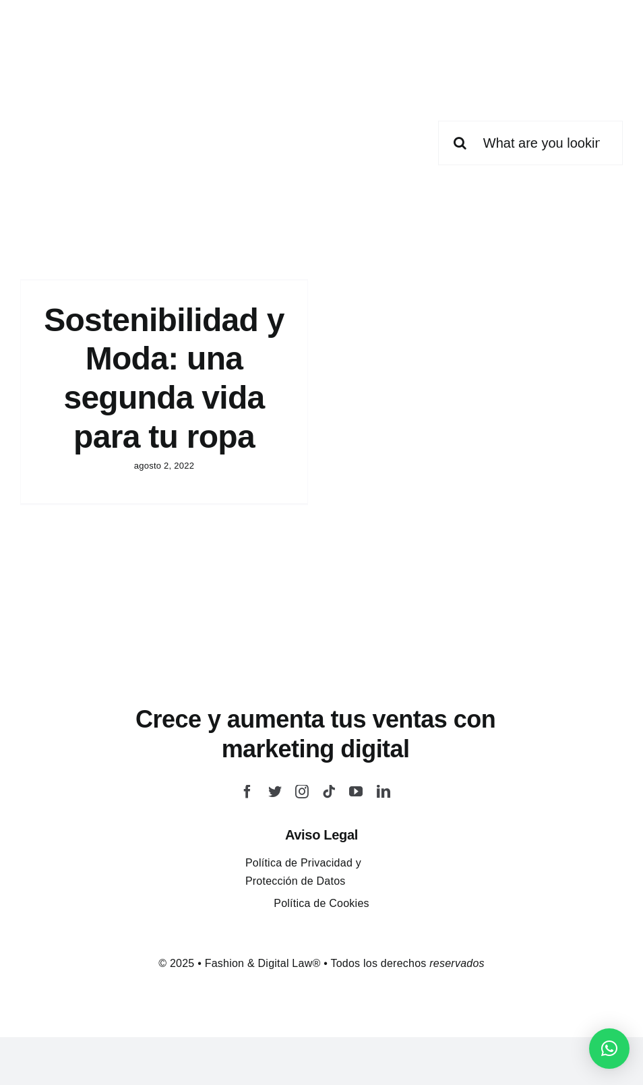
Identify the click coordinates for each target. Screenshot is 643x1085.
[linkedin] (383, 791)
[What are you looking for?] (530, 143)
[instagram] (302, 791)
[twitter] (275, 791)
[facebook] (247, 791)
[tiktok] (329, 791)
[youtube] (356, 791)
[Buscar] (460, 143)
